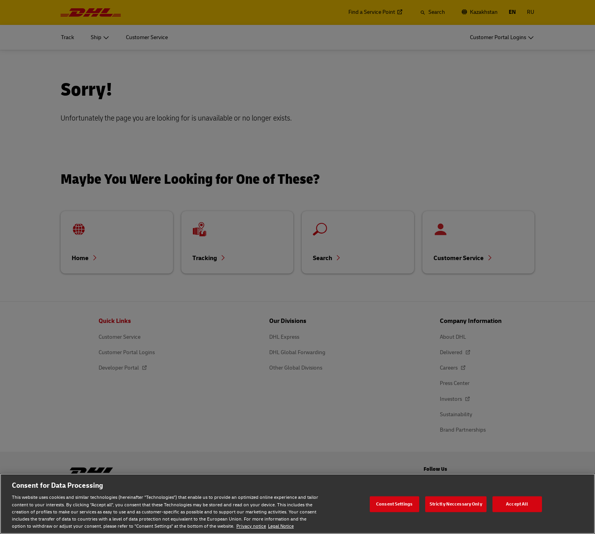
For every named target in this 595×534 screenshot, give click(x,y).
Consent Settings (394, 504)
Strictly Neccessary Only (456, 504)
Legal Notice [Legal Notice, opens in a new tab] (281, 526)
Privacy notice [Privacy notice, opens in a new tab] (251, 526)
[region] (297, 504)
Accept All (517, 504)
